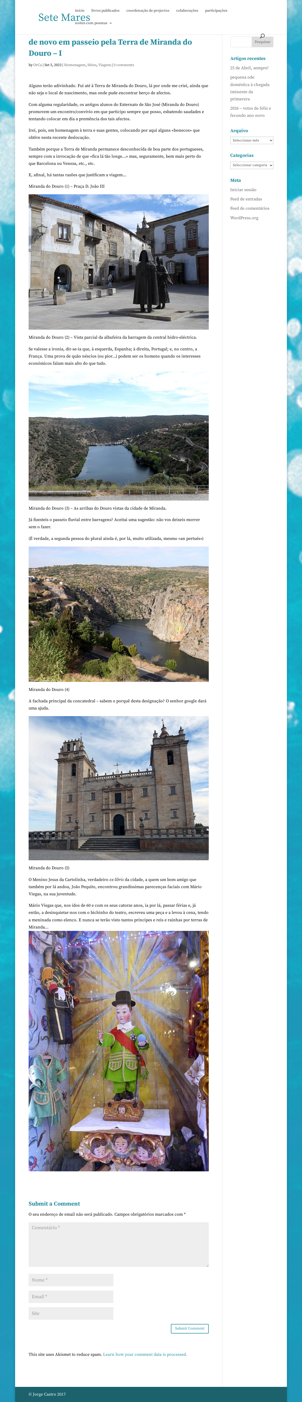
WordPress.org (244, 218)
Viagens (104, 65)
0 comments (124, 65)
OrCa (37, 65)
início (80, 11)
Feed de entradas (246, 199)
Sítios (91, 65)
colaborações (187, 11)
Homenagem (75, 65)
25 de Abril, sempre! (249, 68)
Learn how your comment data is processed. (145, 1354)
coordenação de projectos (147, 11)
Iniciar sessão (243, 189)
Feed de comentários (249, 208)
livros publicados (105, 11)
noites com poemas (91, 23)
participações (216, 11)
